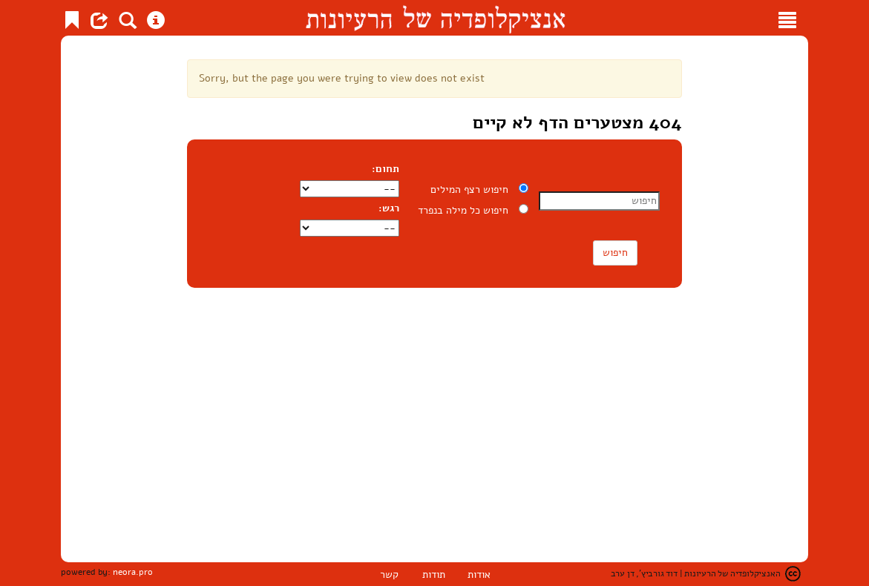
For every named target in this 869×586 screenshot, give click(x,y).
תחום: (387, 169)
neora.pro (133, 572)
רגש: (388, 208)
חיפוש (615, 253)
